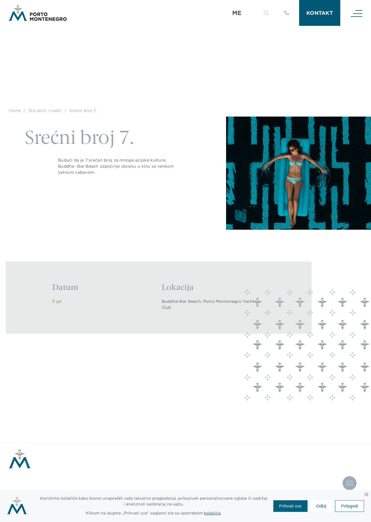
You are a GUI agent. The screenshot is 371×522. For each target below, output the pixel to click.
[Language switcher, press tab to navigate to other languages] (240, 13)
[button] (266, 13)
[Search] (259, 14)
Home (15, 110)
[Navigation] (356, 13)
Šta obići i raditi (45, 110)
